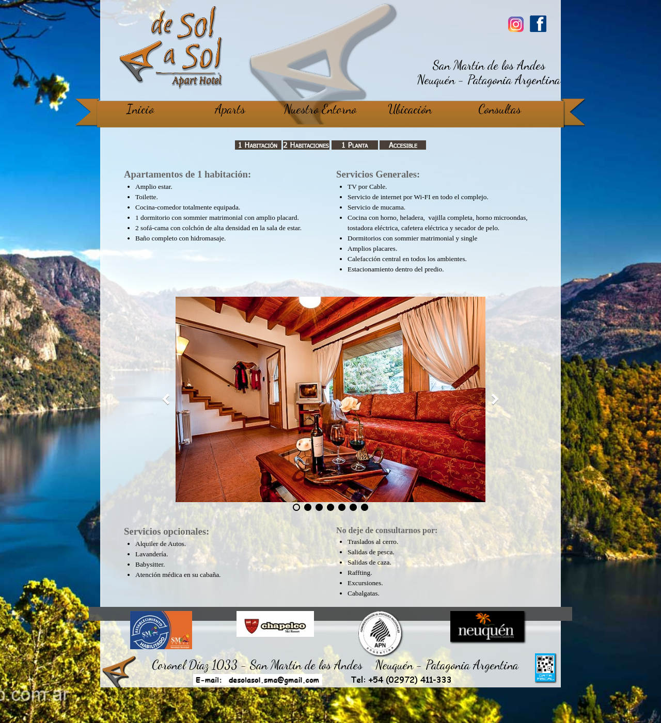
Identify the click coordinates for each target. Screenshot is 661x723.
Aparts (230, 109)
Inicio (140, 109)
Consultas (499, 109)
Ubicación (410, 109)
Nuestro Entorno (320, 109)
